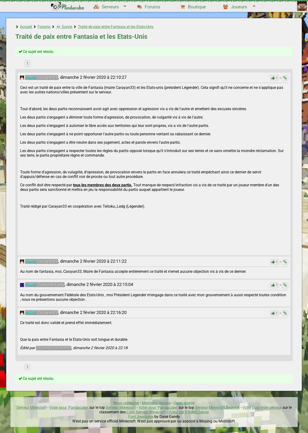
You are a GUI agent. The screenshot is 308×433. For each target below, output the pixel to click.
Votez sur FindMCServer (188, 412)
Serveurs (110, 7)
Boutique (193, 7)
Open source (184, 403)
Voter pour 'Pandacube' (69, 407)
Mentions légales (156, 403)
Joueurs (239, 7)
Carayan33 (41, 77)
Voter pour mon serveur (262, 407)
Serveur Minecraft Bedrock (217, 407)
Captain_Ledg (44, 284)
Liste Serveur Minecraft (146, 412)
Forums (149, 7)
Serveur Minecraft (31, 407)
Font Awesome (140, 416)
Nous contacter (126, 403)
